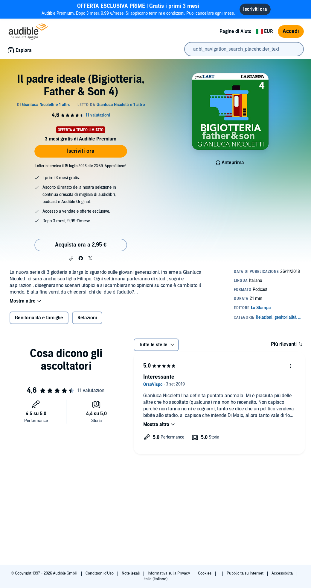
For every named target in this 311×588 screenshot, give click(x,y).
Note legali (131, 573)
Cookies (205, 573)
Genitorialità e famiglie (39, 318)
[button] (71, 258)
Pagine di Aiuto (235, 31)
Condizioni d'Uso (100, 573)
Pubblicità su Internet (245, 573)
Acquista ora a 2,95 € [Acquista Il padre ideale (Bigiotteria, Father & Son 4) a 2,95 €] (80, 245)
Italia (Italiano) (155, 579)
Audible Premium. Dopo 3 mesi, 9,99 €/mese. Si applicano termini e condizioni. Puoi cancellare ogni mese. (138, 9)
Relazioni (87, 318)
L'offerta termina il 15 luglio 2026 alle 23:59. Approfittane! (80, 166)
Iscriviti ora (80, 151)
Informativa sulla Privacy (169, 573)
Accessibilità (283, 573)
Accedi (291, 31)
